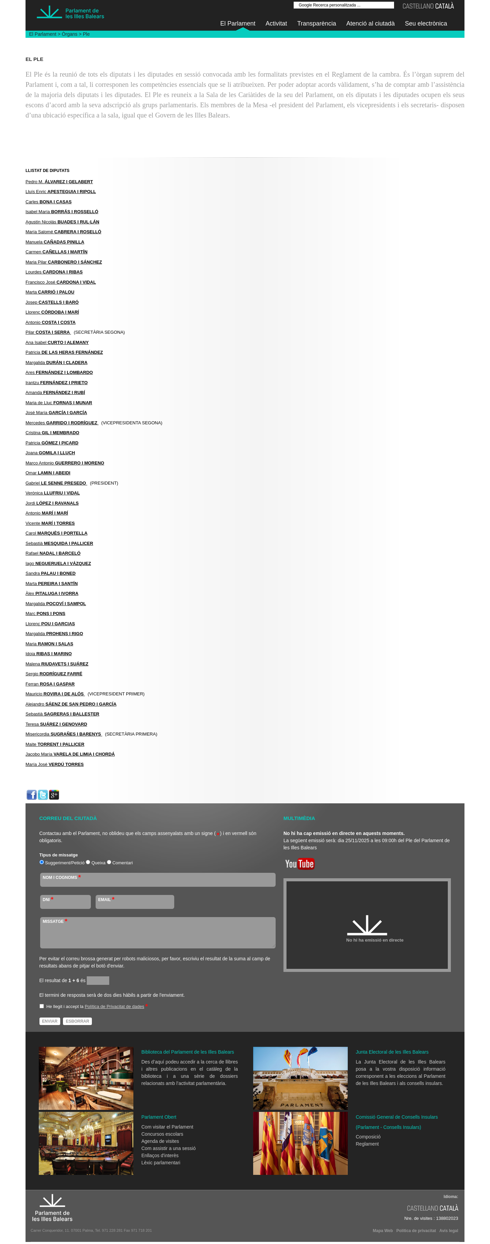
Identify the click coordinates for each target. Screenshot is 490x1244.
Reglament (367, 1144)
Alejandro (71, 704)
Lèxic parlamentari (161, 1162)
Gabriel (56, 483)
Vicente (50, 523)
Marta (50, 292)
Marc (45, 613)
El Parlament (237, 23)
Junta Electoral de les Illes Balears (392, 1052)
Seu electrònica (426, 23)
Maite (55, 744)
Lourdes (54, 271)
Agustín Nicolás (62, 221)
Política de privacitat (416, 1230)
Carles (48, 201)
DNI (48, 899)
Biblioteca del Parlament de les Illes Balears (188, 1052)
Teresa (56, 724)
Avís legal (448, 1230)
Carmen (56, 251)
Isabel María (62, 211)
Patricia (64, 352)
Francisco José (61, 282)
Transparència (316, 23)
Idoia (49, 653)
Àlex (52, 593)
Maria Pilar (64, 262)
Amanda (55, 392)
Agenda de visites (160, 1141)
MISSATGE (55, 921)
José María (56, 412)
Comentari (122, 862)
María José (55, 764)
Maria (49, 643)
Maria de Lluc (59, 402)
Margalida (56, 362)
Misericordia (64, 734)
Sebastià (59, 543)
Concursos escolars (162, 1134)
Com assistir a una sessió (169, 1148)
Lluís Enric (61, 191)
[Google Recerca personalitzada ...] (344, 5)
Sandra (51, 573)
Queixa (98, 862)
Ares (59, 372)
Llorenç (52, 312)
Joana (50, 452)
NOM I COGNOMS (62, 877)
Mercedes (62, 422)
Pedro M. (59, 181)
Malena (57, 663)
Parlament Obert (159, 1117)
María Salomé (63, 231)
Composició (368, 1136)
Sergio (54, 673)
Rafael (53, 553)
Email (106, 899)
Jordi (52, 503)
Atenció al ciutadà (370, 23)
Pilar (48, 332)
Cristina (52, 432)
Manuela (55, 242)
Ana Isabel (57, 342)
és (76, 980)
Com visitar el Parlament (168, 1127)
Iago (58, 563)
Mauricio (55, 693)
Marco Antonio (65, 463)
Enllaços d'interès (160, 1155)
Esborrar (77, 1021)
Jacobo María (70, 754)
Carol (56, 533)
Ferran (50, 684)
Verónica (53, 492)
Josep (52, 302)
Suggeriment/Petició (64, 862)
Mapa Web (383, 1230)
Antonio (51, 322)
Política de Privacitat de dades (114, 1006)
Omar (48, 472)
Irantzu (57, 382)
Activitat (276, 23)
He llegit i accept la (64, 1006)
